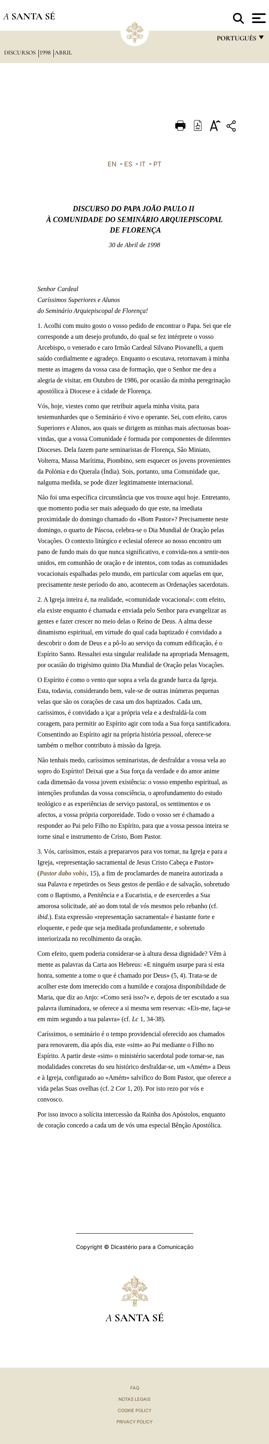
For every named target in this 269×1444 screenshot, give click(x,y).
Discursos (20, 52)
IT (143, 164)
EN (112, 164)
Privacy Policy (134, 1422)
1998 (46, 52)
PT (157, 164)
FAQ (134, 1388)
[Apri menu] (258, 18)
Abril (63, 52)
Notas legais (134, 1399)
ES (128, 164)
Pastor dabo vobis (63, 873)
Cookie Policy (134, 1410)
